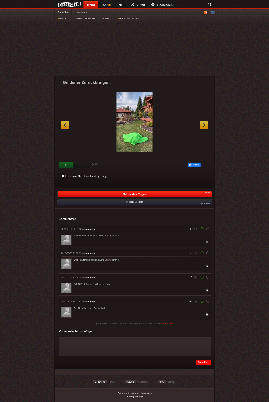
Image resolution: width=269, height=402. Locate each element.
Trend (91, 5)
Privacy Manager (135, 396)
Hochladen (162, 5)
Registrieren (81, 12)
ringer (105, 176)
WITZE (62, 18)
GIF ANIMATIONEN (128, 18)
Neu (121, 5)
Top (106, 5)
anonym (90, 229)
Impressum (146, 393)
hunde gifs (95, 176)
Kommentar (71, 176)
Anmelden (63, 12)
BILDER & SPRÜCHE (83, 18)
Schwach (81, 165)
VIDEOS (106, 18)
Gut (66, 165)
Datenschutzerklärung (128, 393)
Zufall (138, 5)
